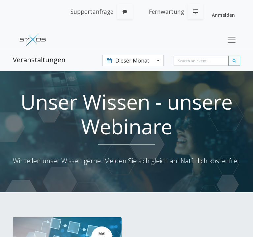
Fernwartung (166, 11)
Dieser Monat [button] (128, 60)
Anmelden (223, 15)
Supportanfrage (91, 11)
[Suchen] (234, 61)
